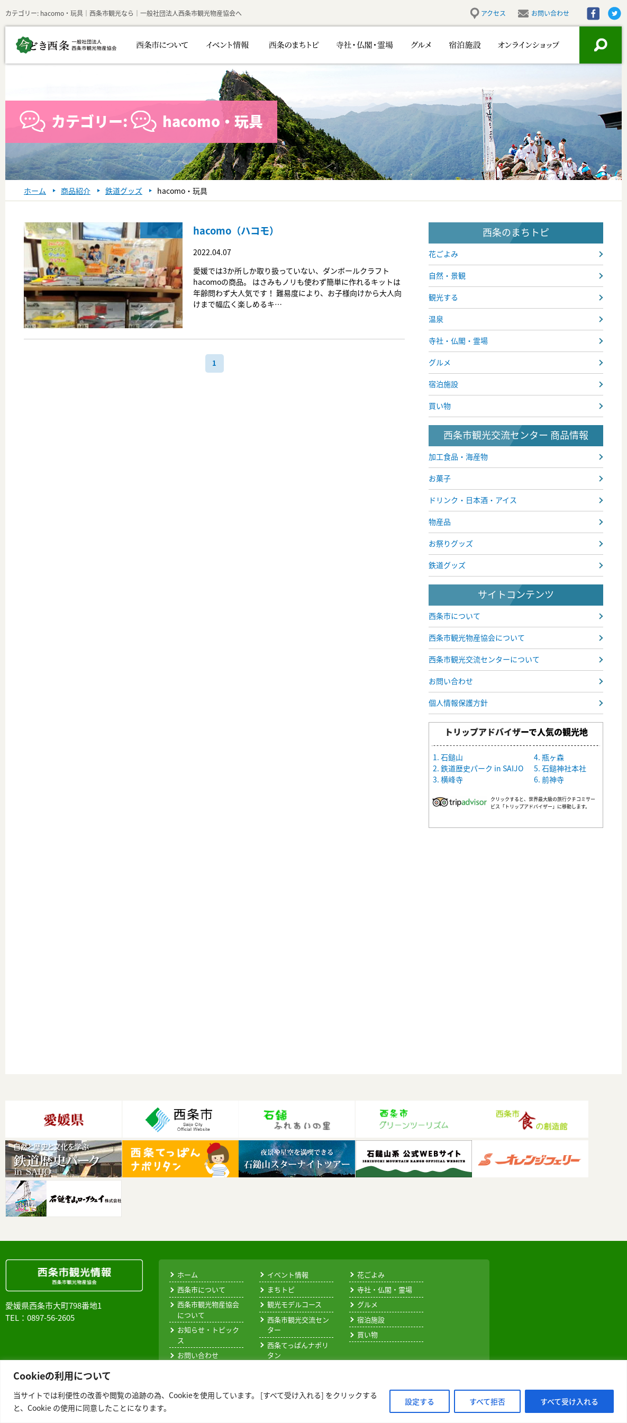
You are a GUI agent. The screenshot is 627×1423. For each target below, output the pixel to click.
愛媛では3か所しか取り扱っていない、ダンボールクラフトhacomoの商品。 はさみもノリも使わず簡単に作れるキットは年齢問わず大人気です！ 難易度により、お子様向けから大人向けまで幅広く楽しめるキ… (297, 287)
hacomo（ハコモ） (240, 230)
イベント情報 (220, 45)
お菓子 (440, 478)
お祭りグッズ (451, 543)
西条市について (160, 45)
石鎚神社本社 (564, 768)
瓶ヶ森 (553, 757)
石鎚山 (452, 757)
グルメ (409, 45)
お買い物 (521, 45)
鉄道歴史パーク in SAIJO (482, 768)
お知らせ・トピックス (208, 1335)
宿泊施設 (459, 45)
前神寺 (553, 779)
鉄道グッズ (447, 565)
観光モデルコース (294, 1304)
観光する (443, 297)
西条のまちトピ (281, 45)
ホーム (187, 1274)
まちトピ (281, 1289)
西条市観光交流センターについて (484, 659)
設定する (419, 1401)
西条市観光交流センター (298, 1324)
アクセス (493, 13)
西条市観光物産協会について (477, 637)
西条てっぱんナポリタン (298, 1350)
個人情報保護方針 (458, 702)
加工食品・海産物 (458, 456)
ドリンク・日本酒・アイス (473, 499)
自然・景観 (447, 275)
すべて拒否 (487, 1401)
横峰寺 (452, 779)
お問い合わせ (550, 13)
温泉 (436, 318)
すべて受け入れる (569, 1401)
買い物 (440, 405)
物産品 (440, 521)
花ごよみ (443, 253)
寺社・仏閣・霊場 (348, 45)
